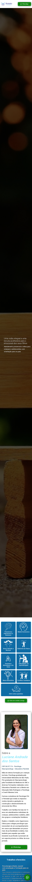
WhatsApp (24, 4)
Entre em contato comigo (16, 700)
